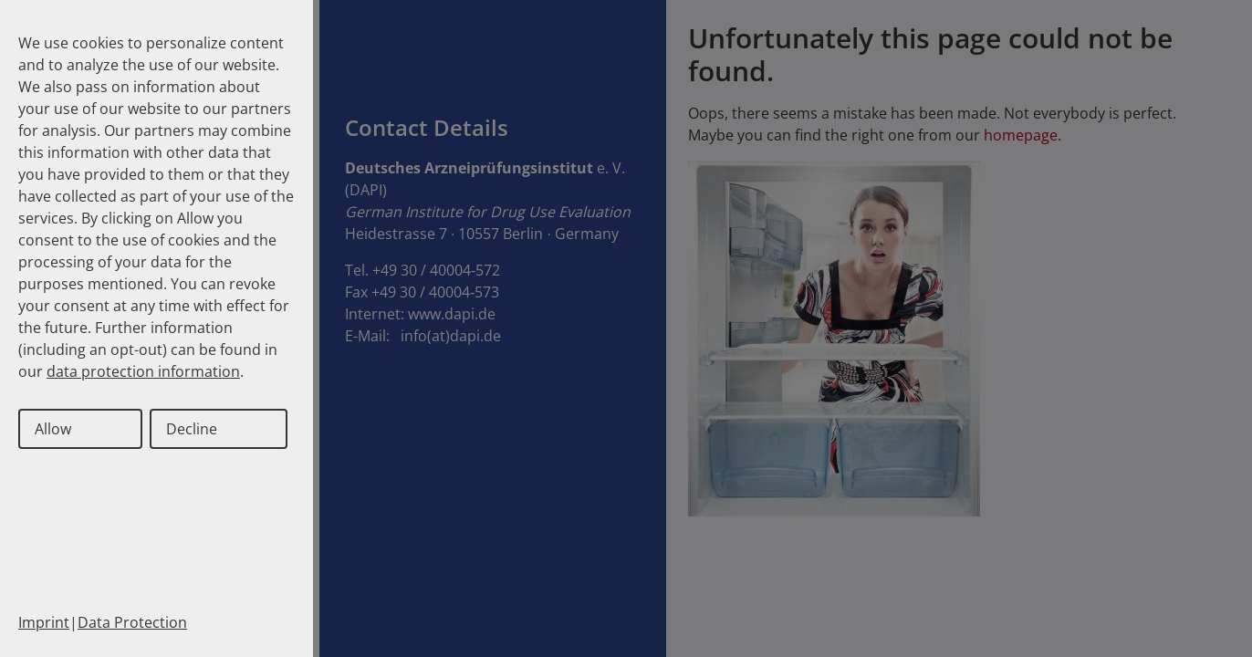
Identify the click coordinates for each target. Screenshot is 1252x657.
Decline (191, 429)
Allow (53, 429)
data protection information (143, 371)
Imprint (43, 622)
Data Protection (132, 622)
